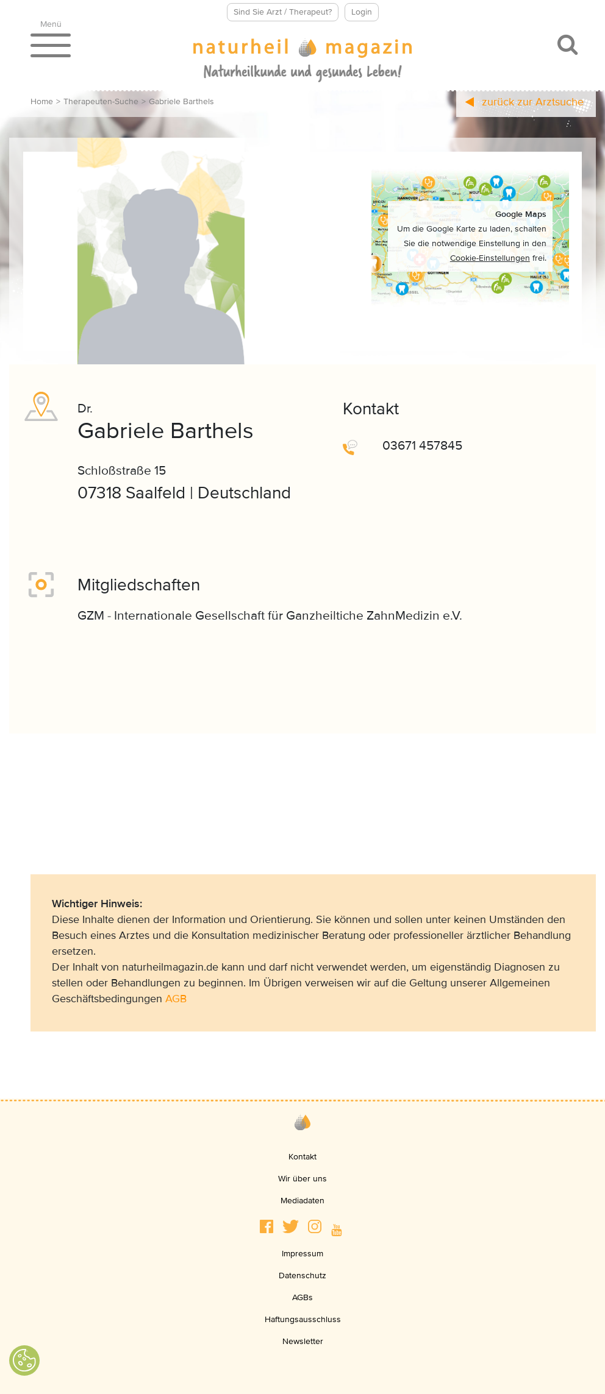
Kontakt (302, 1157)
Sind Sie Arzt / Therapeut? (283, 12)
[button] (266, 1226)
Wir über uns (302, 1178)
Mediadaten (302, 1200)
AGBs (302, 1297)
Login (361, 12)
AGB (176, 998)
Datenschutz (302, 1275)
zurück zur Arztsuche (524, 101)
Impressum (302, 1253)
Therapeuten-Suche (100, 101)
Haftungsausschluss (303, 1319)
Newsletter (302, 1341)
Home (41, 101)
